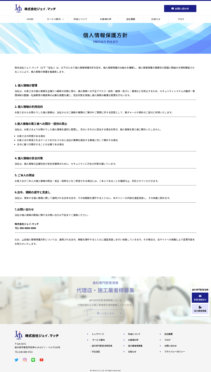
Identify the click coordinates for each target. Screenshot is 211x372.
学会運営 (96, 351)
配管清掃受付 (200, 298)
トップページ (98, 333)
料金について (80, 19)
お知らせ (155, 19)
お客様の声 (105, 19)
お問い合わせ (170, 345)
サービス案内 (54, 19)
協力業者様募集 (135, 345)
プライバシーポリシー (174, 351)
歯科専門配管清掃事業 (102, 345)
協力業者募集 (200, 309)
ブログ (180, 19)
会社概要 (130, 19)
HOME (30, 19)
